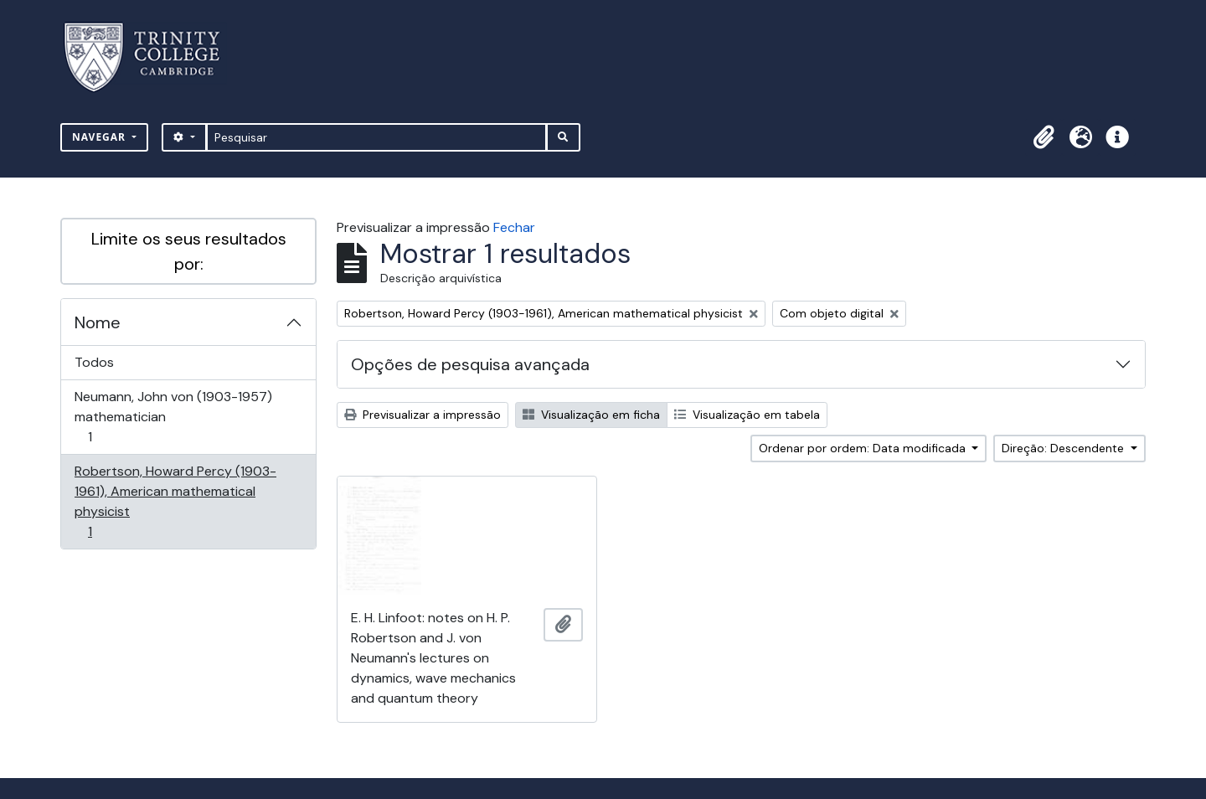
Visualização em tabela (747, 414)
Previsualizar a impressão (422, 414)
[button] (1043, 137)
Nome (98, 322)
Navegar (100, 137)
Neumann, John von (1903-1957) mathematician (173, 416)
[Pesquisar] (376, 137)
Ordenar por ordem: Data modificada (864, 448)
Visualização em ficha (591, 414)
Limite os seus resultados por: (188, 251)
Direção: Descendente (1064, 448)
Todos (94, 362)
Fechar (514, 227)
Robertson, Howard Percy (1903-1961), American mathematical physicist (175, 501)
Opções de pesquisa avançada (470, 364)
